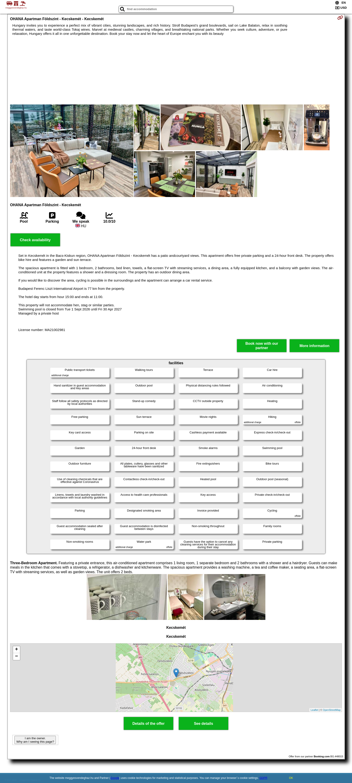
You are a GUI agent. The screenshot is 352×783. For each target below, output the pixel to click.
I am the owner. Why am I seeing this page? (35, 739)
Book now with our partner (261, 346)
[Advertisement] (176, 70)
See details (203, 724)
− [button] (16, 656)
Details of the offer (148, 724)
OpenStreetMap (332, 710)
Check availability (35, 240)
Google (114, 778)
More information (315, 346)
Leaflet (314, 710)
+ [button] (16, 649)
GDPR (263, 778)
